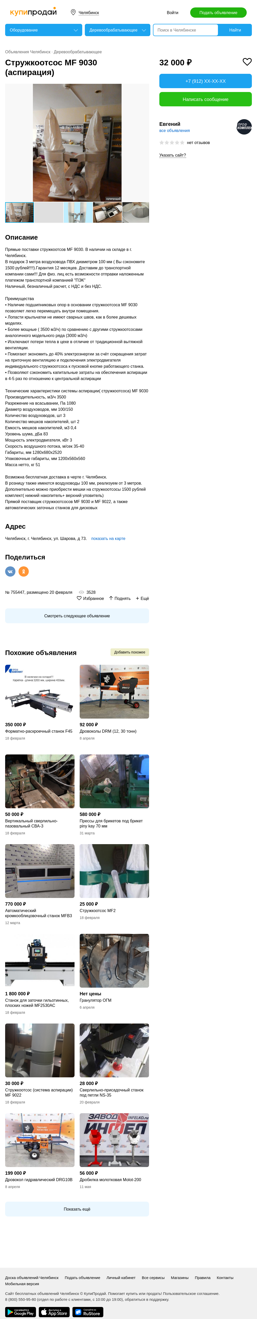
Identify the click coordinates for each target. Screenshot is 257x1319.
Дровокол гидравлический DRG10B (38, 1180)
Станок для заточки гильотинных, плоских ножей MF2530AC (37, 1003)
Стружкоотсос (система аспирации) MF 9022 (39, 1092)
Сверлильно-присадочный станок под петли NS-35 (111, 1092)
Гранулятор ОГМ (96, 1000)
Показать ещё (77, 1209)
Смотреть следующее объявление (77, 616)
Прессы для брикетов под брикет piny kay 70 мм (111, 823)
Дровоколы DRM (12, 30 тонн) (108, 731)
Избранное (93, 598)
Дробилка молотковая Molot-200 (110, 1180)
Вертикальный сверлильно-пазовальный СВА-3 (31, 823)
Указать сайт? (172, 155)
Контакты (225, 1277)
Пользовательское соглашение (190, 1293)
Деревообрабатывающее (78, 52)
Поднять (123, 598)
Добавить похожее (129, 652)
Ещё (145, 598)
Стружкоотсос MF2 (98, 910)
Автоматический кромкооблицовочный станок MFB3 (38, 913)
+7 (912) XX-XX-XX (206, 81)
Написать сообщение (205, 99)
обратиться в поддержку (146, 1299)
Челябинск (89, 13)
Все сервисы (153, 1277)
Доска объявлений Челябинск (31, 1277)
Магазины (180, 1277)
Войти (172, 13)
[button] (144, 88)
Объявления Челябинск (27, 52)
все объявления (174, 130)
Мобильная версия (22, 1284)
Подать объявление (218, 13)
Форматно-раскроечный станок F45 (38, 731)
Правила (202, 1277)
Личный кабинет (120, 1277)
